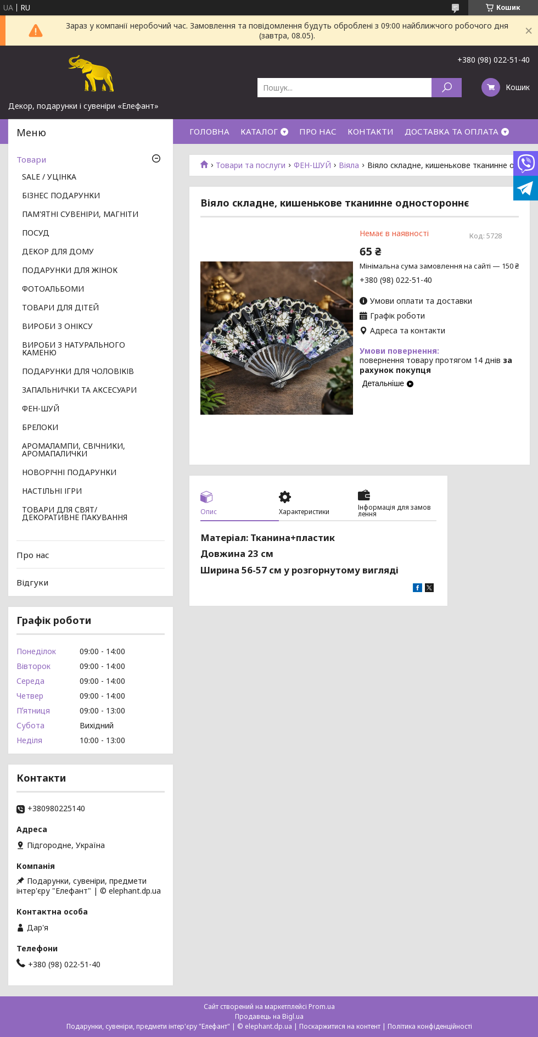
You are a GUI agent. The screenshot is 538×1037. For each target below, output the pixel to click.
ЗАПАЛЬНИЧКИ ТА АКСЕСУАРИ (79, 390)
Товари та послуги (250, 165)
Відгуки (32, 582)
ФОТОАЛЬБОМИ (53, 289)
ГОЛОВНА (209, 131)
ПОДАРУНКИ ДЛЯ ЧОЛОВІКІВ (78, 371)
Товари (31, 159)
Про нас (32, 554)
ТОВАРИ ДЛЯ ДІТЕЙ (60, 308)
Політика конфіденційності (430, 1026)
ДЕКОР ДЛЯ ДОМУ (58, 252)
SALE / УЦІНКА (49, 177)
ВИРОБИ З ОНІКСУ (57, 326)
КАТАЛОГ (259, 131)
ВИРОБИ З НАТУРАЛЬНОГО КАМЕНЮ (73, 349)
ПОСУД (35, 233)
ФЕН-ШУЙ (312, 165)
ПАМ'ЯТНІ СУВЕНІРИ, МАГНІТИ (80, 214)
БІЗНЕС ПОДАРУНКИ (61, 196)
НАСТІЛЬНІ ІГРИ (52, 491)
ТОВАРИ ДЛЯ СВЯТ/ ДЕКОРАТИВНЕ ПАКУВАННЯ (74, 514)
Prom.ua (322, 1006)
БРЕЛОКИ (40, 427)
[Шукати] (446, 87)
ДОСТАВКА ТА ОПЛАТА (451, 131)
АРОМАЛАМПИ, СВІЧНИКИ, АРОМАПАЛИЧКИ (73, 450)
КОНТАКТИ (371, 131)
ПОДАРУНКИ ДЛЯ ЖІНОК (69, 270)
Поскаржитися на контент (339, 1026)
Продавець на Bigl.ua (269, 1016)
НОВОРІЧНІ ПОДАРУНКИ (69, 473)
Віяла (349, 165)
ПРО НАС (318, 131)
